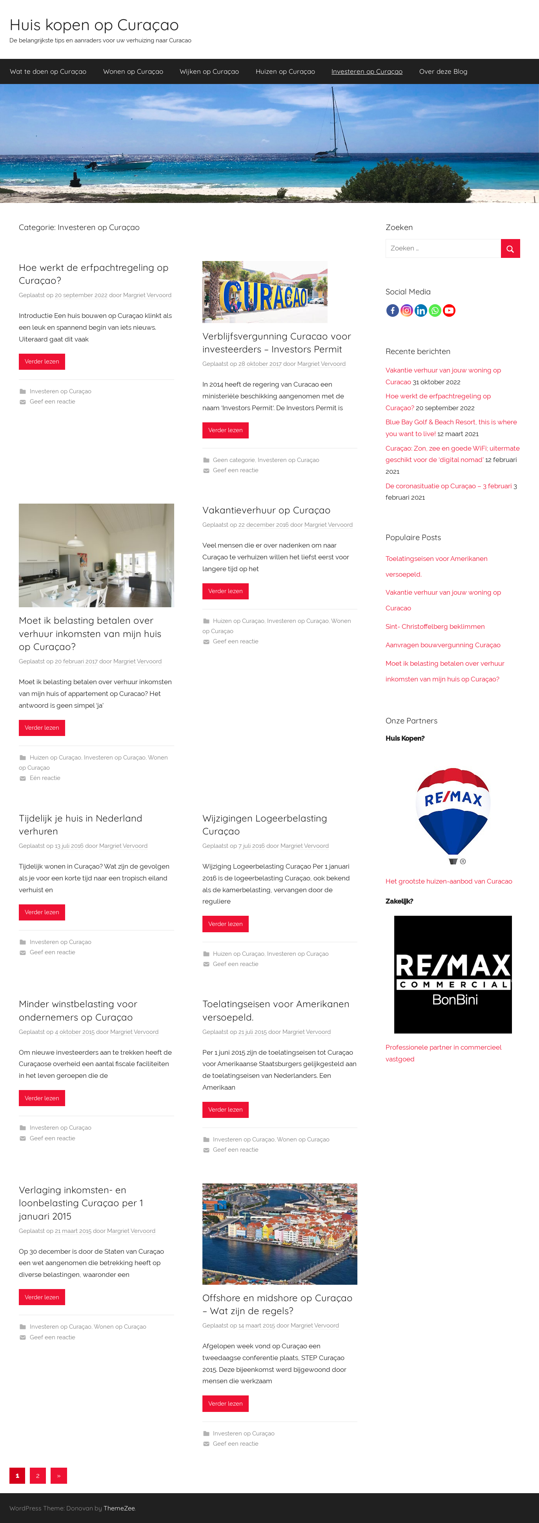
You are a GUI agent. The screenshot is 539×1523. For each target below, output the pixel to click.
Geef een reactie (52, 401)
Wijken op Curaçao (209, 71)
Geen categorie (234, 460)
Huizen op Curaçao (285, 71)
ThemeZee (119, 1508)
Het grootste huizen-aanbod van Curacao (449, 881)
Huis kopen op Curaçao (94, 24)
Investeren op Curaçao (366, 71)
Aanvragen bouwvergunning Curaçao (443, 645)
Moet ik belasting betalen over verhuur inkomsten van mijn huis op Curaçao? (90, 633)
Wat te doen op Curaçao (48, 71)
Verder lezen (42, 361)
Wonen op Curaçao (133, 71)
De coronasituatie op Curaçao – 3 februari (449, 486)
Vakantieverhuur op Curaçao (266, 510)
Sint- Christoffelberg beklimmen (435, 626)
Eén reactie (45, 778)
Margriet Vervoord (147, 295)
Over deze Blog (443, 71)
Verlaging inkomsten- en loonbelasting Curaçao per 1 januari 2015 (81, 1203)
